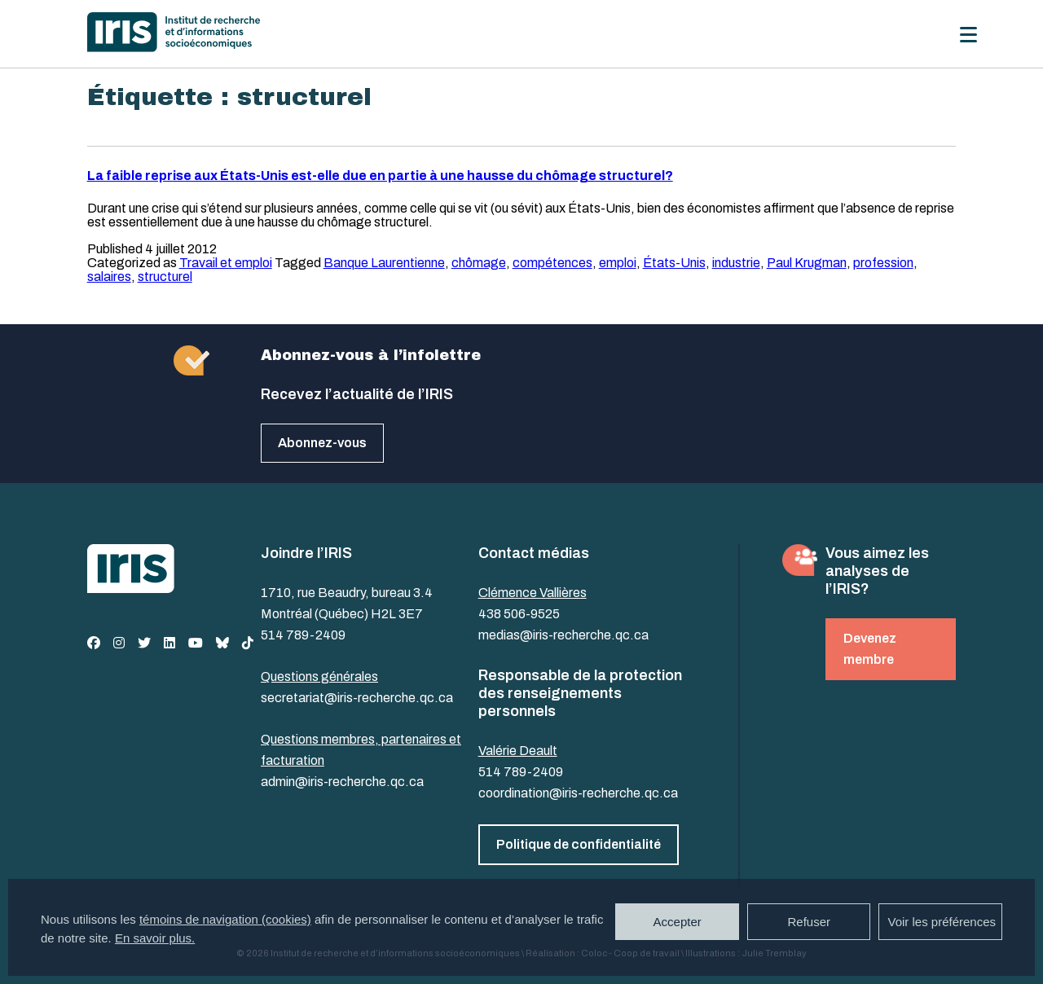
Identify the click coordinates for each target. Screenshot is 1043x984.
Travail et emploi (225, 263)
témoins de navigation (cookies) (225, 919)
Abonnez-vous (322, 443)
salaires (109, 276)
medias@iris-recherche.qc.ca (563, 635)
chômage (478, 263)
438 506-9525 (519, 614)
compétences (552, 263)
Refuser (808, 922)
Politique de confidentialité (578, 844)
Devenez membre (869, 648)
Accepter (678, 922)
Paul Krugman (807, 263)
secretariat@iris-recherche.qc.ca (357, 698)
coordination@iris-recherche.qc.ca (578, 793)
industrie (736, 263)
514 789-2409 (303, 635)
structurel (165, 276)
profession (883, 263)
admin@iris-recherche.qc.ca (342, 782)
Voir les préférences (941, 922)
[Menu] (968, 34)
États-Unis (674, 263)
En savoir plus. (155, 938)
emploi (617, 263)
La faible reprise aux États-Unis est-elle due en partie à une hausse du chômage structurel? (380, 175)
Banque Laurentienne (384, 263)
